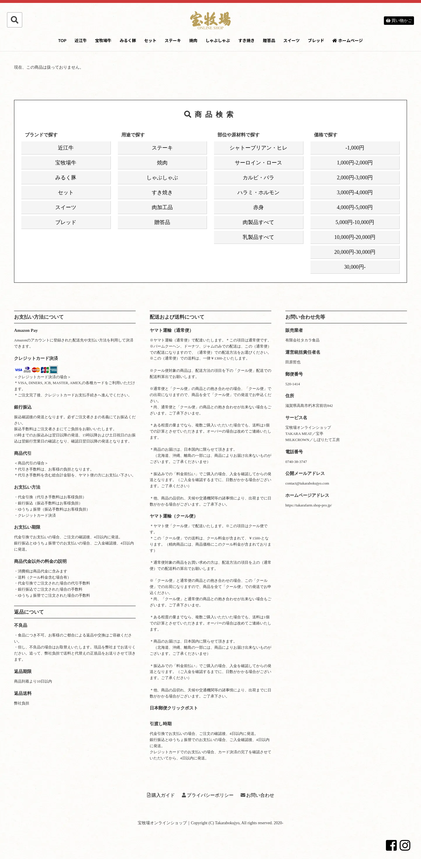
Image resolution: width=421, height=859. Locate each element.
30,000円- (355, 267)
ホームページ (347, 40)
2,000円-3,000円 (355, 178)
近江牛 (81, 40)
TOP (62, 40)
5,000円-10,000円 (355, 222)
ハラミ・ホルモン (258, 192)
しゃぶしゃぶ (218, 40)
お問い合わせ (257, 795)
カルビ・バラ (258, 178)
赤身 (258, 207)
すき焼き (246, 40)
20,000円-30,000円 (354, 252)
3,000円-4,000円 (355, 192)
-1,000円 (355, 148)
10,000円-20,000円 (354, 237)
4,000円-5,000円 (355, 207)
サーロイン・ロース (258, 163)
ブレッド (316, 40)
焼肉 (193, 40)
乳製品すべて (258, 237)
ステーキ (173, 40)
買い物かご (399, 20)
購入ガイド (161, 795)
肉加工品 (162, 207)
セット (150, 40)
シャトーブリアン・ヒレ (258, 148)
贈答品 (269, 40)
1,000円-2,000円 (355, 163)
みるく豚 (128, 40)
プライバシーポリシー (208, 795)
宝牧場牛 (103, 40)
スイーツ (291, 40)
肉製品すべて (258, 222)
